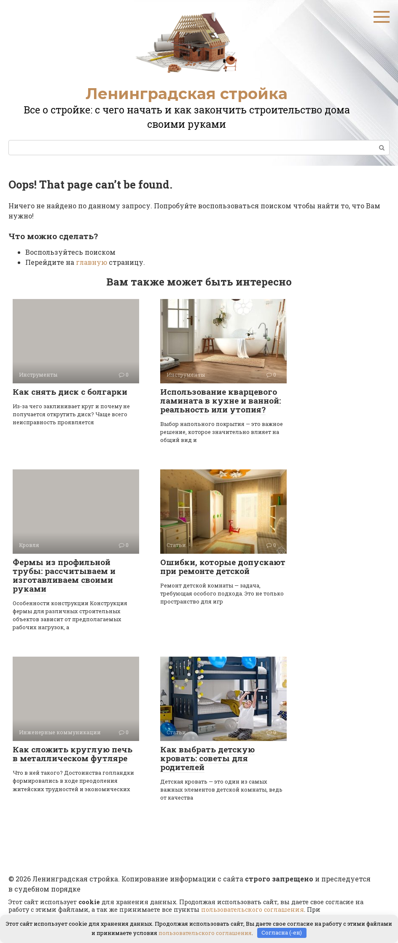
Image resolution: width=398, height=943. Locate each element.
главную (91, 262)
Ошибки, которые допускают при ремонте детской (222, 566)
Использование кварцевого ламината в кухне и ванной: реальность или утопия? (220, 400)
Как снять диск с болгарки (70, 391)
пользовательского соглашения (252, 909)
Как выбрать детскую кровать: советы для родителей (207, 758)
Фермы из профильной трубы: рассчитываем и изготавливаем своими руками (64, 575)
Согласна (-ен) (281, 932)
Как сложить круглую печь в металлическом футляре (72, 753)
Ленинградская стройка (187, 93)
